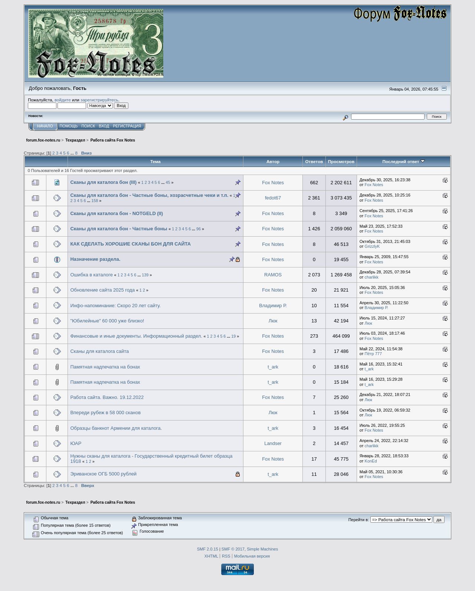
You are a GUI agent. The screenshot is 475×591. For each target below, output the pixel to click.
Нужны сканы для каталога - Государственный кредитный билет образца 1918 (151, 458)
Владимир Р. (273, 305)
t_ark (273, 367)
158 (94, 200)
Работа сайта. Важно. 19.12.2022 (107, 397)
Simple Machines (262, 549)
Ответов (314, 161)
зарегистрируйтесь (99, 99)
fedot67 (273, 198)
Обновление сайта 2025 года (102, 290)
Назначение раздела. (95, 259)
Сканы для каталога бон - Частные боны (118, 228)
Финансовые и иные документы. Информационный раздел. (136, 336)
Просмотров (341, 161)
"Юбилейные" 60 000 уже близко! (107, 321)
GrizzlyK (372, 246)
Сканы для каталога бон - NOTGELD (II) (116, 213)
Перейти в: (358, 519)
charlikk (372, 277)
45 (168, 182)
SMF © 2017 (233, 549)
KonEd (371, 461)
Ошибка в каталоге (91, 274)
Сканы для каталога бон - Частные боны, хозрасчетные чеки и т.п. (149, 195)
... (73, 152)
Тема (155, 161)
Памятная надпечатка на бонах (105, 367)
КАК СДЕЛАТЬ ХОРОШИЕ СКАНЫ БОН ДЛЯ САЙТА (130, 244)
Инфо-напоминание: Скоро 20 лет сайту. (115, 305)
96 (198, 229)
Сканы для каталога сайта (99, 351)
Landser (273, 443)
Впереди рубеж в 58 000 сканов (105, 412)
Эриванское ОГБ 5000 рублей (103, 474)
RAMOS (273, 274)
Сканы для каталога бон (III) (103, 182)
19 (233, 336)
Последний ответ (403, 161)
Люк (273, 321)
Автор (272, 161)
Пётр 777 (373, 353)
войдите (63, 99)
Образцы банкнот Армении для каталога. (116, 428)
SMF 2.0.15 (207, 549)
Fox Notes (273, 182)
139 (145, 275)
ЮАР (75, 443)
